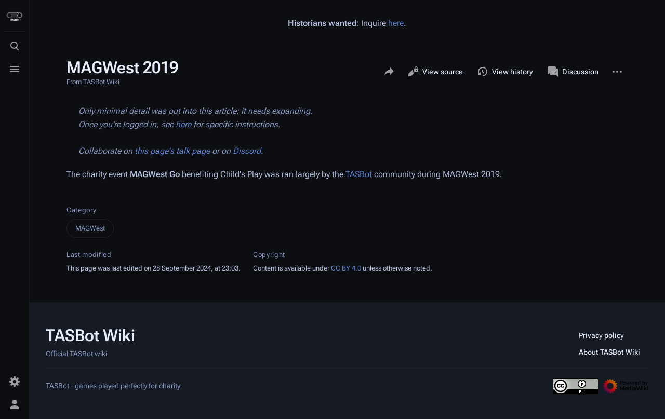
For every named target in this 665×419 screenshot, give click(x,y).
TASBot (358, 174)
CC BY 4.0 (346, 268)
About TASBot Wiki (609, 352)
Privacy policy (601, 335)
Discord (247, 151)
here (396, 23)
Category (81, 210)
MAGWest (90, 228)
